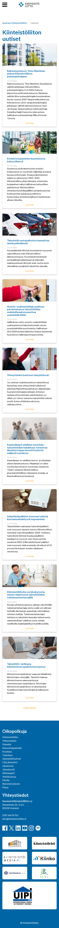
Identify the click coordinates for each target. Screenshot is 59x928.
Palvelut (6, 744)
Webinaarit (8, 773)
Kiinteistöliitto (10, 737)
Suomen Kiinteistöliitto (14, 22)
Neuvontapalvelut (12, 747)
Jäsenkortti (8, 769)
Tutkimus (7, 755)
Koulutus (7, 751)
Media (5, 780)
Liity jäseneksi (9, 762)
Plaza (5, 787)
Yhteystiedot (9, 740)
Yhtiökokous (9, 776)
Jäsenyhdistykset (11, 758)
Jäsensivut (8, 765)
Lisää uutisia (29, 707)
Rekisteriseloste (11, 783)
